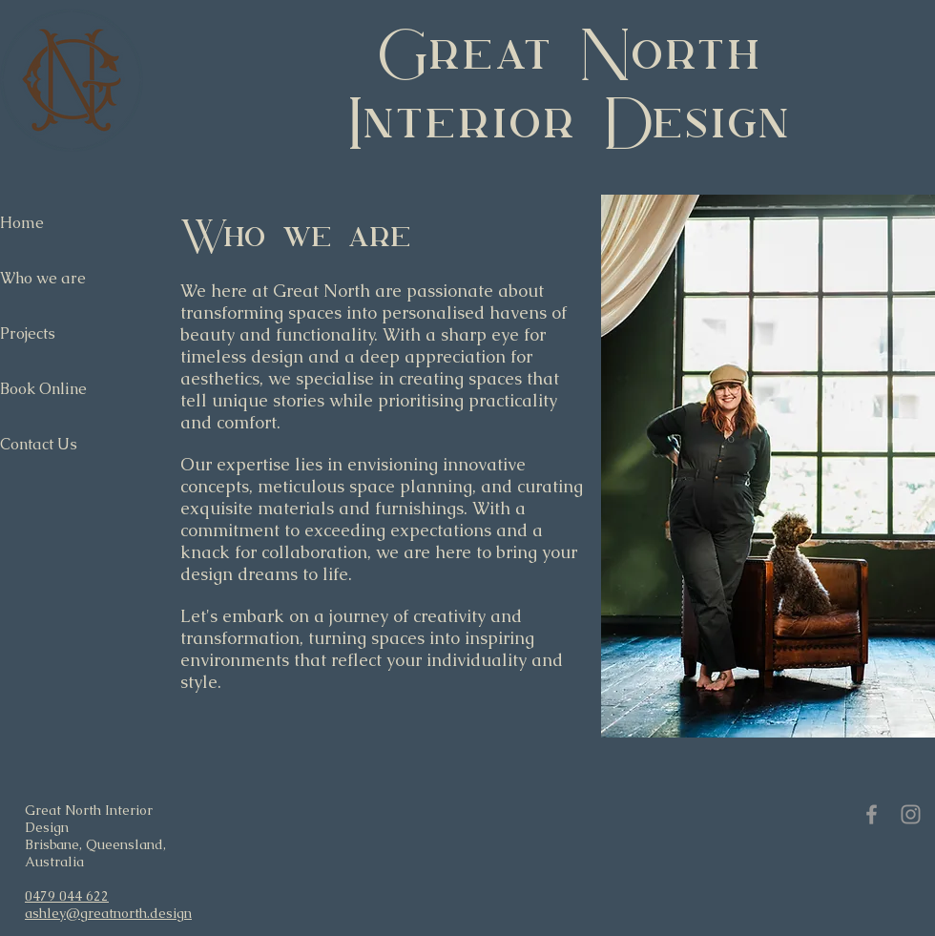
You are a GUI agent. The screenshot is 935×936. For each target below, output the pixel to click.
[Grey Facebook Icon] (871, 814)
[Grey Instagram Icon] (911, 814)
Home (22, 223)
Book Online (43, 389)
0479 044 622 (67, 896)
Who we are (43, 278)
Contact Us (38, 444)
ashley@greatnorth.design (108, 913)
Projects (27, 333)
